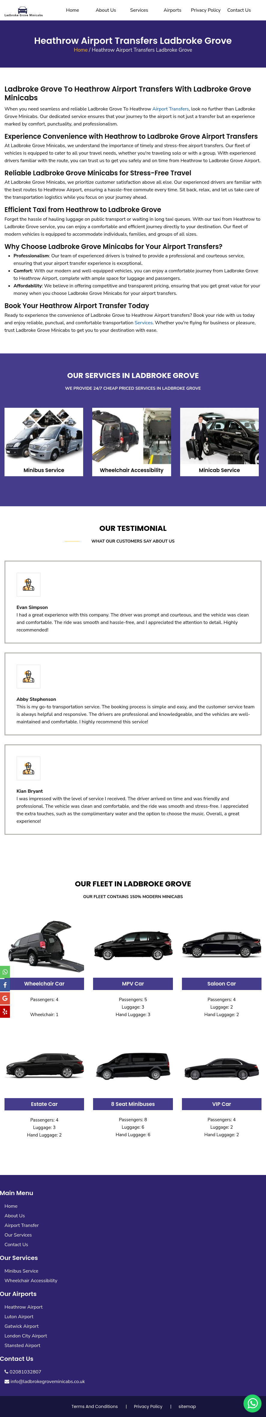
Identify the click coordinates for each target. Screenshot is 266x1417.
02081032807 (23, 1372)
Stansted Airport (22, 1345)
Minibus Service (21, 1271)
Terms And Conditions (94, 1406)
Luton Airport (19, 1316)
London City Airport (26, 1336)
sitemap (187, 1406)
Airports (172, 10)
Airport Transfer (22, 1225)
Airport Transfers (171, 109)
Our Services (18, 1235)
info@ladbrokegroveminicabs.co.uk (45, 1381)
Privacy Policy (206, 10)
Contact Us (239, 10)
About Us (106, 10)
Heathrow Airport (24, 1307)
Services (139, 10)
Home (72, 10)
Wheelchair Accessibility (31, 1280)
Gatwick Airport (22, 1326)
